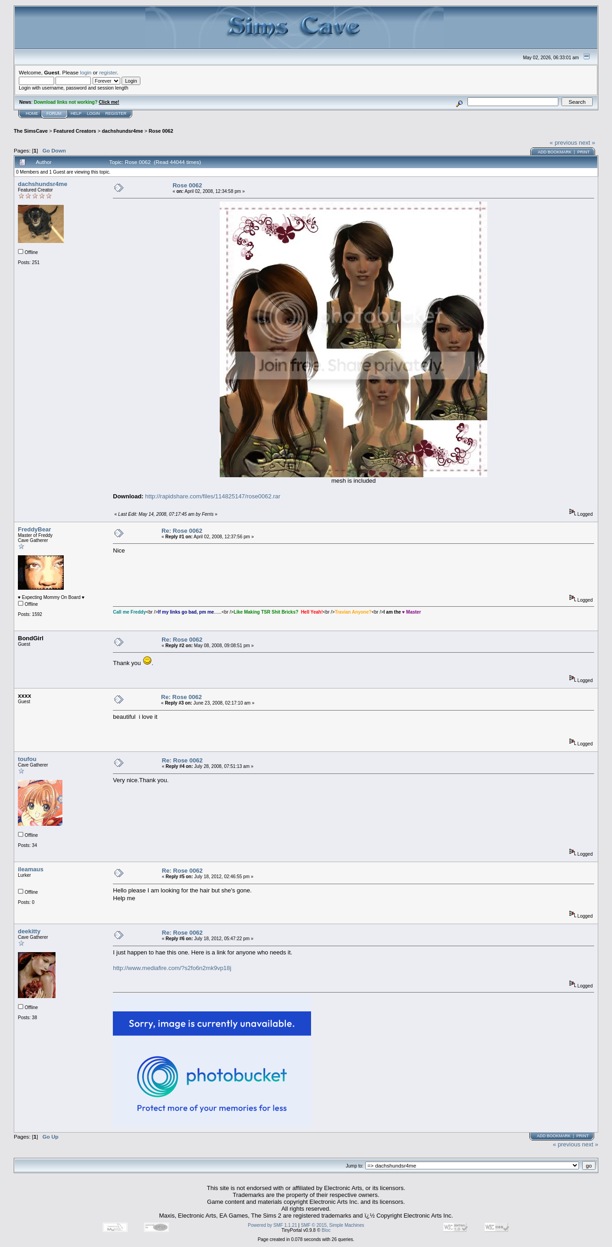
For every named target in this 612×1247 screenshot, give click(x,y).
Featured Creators (74, 131)
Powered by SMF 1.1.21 (272, 1225)
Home (32, 113)
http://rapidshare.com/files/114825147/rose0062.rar (212, 496)
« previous (563, 142)
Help (76, 113)
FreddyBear (34, 529)
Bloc (326, 1230)
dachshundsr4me (122, 131)
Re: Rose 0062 (181, 530)
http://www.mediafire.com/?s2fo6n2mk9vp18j (172, 968)
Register (116, 113)
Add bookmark (555, 152)
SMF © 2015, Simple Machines (332, 1225)
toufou (27, 759)
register (108, 72)
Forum (53, 113)
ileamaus (31, 869)
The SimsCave (31, 131)
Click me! (109, 102)
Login (93, 113)
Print (583, 152)
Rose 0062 (161, 131)
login (86, 72)
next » (587, 142)
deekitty (29, 931)
